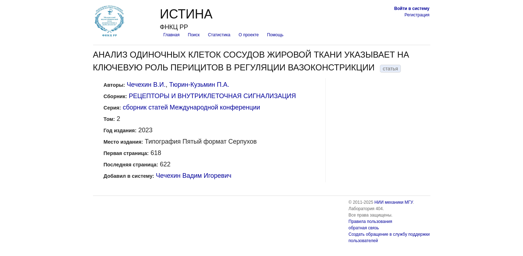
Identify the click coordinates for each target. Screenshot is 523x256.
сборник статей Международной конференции (191, 107)
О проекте (249, 34)
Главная (171, 34)
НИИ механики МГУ (393, 202)
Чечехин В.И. (146, 84)
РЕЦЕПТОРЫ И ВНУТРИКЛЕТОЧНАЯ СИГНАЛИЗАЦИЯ (212, 96)
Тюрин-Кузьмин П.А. (199, 84)
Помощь (275, 34)
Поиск (194, 34)
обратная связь (364, 227)
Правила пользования (370, 221)
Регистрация (416, 14)
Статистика (219, 34)
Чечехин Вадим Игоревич (193, 175)
